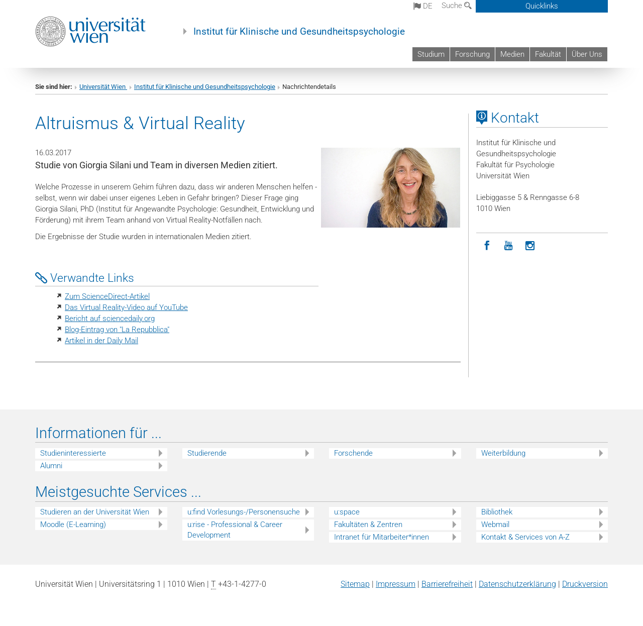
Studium (431, 54)
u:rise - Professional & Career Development (234, 530)
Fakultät (548, 54)
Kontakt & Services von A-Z (525, 537)
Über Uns (587, 54)
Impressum (395, 584)
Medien (512, 54)
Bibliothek (496, 511)
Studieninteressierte (73, 453)
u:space (347, 511)
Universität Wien (103, 86)
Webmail (495, 524)
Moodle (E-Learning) (73, 524)
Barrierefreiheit (447, 584)
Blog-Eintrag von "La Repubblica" (117, 329)
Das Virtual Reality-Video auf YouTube (126, 307)
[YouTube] (508, 246)
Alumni (51, 465)
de (423, 6)
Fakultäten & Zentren (368, 524)
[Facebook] (487, 246)
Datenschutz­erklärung (517, 584)
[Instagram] (530, 246)
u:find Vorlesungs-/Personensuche (243, 511)
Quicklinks (541, 6)
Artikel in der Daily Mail (101, 340)
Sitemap (355, 584)
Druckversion (585, 584)
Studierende (207, 453)
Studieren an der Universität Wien (94, 511)
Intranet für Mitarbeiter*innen (381, 537)
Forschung (472, 54)
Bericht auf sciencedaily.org (110, 318)
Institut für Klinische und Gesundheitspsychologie (299, 31)
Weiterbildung (503, 453)
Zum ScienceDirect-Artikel (107, 296)
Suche (457, 5)
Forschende (353, 453)
